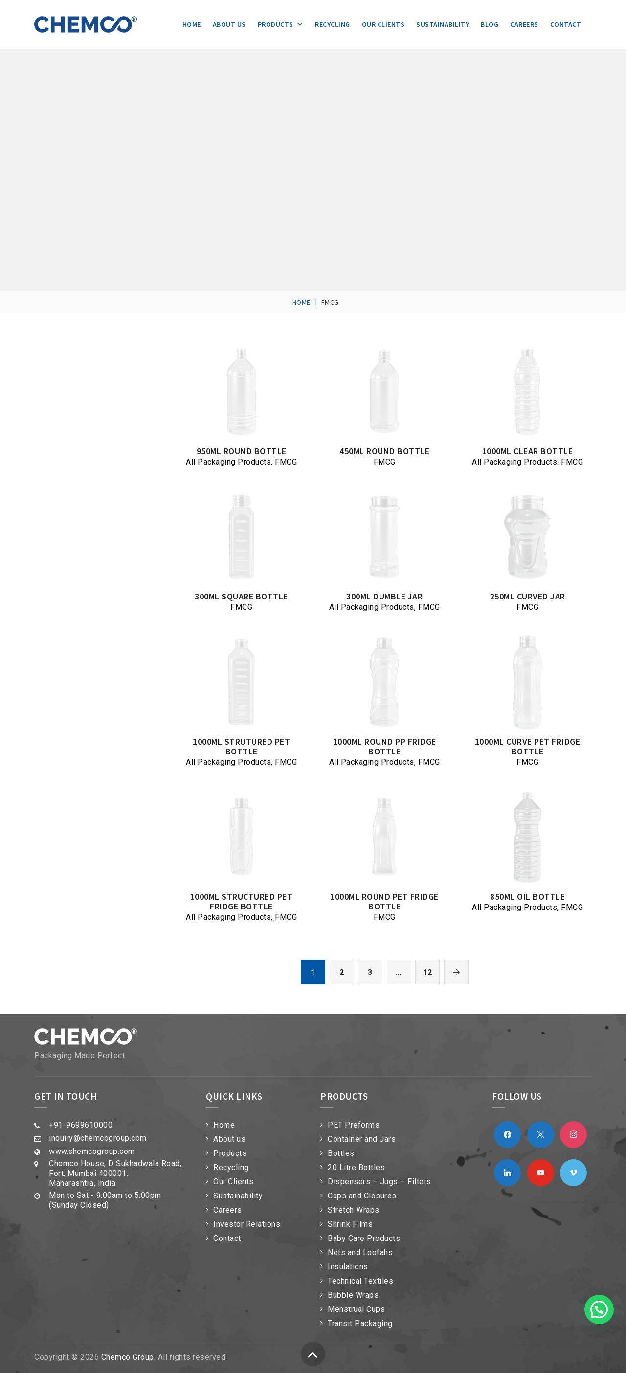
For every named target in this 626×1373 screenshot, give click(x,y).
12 (427, 972)
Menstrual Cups (356, 1309)
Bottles (341, 1153)
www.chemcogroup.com (92, 1151)
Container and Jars (362, 1139)
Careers (524, 24)
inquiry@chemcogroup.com (98, 1138)
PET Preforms (354, 1124)
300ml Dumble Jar (384, 596)
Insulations (348, 1266)
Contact (565, 24)
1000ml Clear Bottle (527, 451)
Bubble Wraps (353, 1295)
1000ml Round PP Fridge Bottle (384, 746)
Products (281, 24)
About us (229, 24)
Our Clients (383, 24)
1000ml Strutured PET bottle (241, 746)
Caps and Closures (362, 1195)
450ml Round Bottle (384, 451)
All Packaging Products (228, 461)
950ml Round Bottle (242, 451)
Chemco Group (127, 1357)
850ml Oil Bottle (527, 896)
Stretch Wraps (354, 1210)
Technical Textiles (360, 1280)
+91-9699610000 (80, 1124)
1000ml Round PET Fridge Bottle (384, 901)
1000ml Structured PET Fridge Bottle (241, 901)
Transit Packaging (360, 1323)
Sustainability (442, 24)
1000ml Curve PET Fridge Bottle (528, 746)
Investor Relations (246, 1224)
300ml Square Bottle (241, 596)
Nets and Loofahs (360, 1252)
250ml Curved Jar (527, 596)
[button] (599, 1309)
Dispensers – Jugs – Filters (379, 1181)
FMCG (286, 461)
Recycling (332, 24)
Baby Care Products (364, 1238)
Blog (489, 24)
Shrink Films (350, 1224)
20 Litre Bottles (356, 1167)
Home (191, 24)
